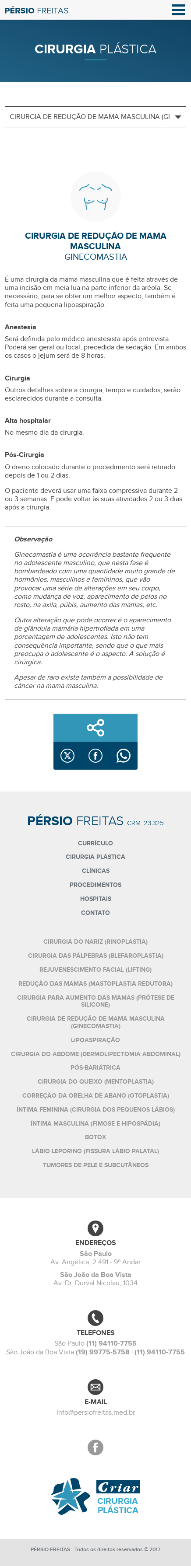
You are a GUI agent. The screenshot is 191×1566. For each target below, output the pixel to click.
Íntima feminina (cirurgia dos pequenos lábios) (96, 1109)
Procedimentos (95, 885)
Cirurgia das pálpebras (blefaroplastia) (95, 955)
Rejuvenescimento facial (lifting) (95, 969)
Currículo (95, 843)
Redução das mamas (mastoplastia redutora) (95, 983)
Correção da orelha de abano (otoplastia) (95, 1095)
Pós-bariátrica (95, 1067)
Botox (95, 1137)
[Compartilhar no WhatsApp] (124, 756)
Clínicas (96, 871)
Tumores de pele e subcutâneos (96, 1165)
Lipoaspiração (95, 1040)
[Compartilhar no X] (67, 756)
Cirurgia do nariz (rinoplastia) (95, 941)
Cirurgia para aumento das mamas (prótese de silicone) (95, 1001)
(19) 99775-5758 (103, 1352)
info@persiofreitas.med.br (96, 1412)
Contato (95, 913)
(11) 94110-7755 (111, 1343)
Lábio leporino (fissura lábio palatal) (95, 1151)
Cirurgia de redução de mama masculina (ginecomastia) (96, 1022)
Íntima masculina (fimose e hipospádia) (95, 1123)
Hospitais (95, 899)
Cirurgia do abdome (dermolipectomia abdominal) (95, 1054)
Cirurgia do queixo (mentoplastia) (96, 1081)
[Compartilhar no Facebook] (95, 756)
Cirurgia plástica (95, 857)
